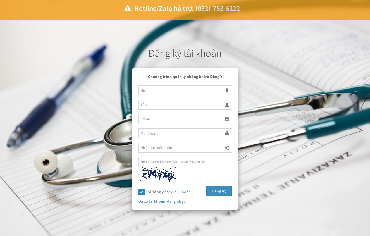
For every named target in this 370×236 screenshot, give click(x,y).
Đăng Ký (219, 191)
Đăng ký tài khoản (185, 53)
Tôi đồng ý (164, 192)
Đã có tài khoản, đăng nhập (162, 201)
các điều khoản (178, 191)
